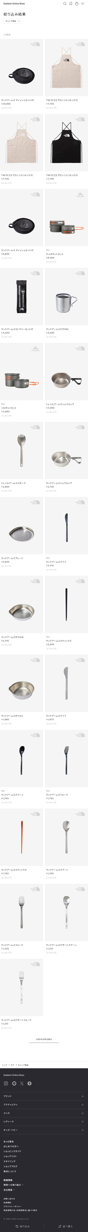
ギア (12, 1065)
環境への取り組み (13, 1184)
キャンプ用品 (10, 21)
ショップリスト (10, 1156)
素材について (10, 1171)
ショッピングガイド (12, 1151)
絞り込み (22, 1226)
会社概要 (9, 1189)
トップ (4, 1065)
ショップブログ (10, 1166)
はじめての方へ (11, 1146)
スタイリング (9, 1161)
